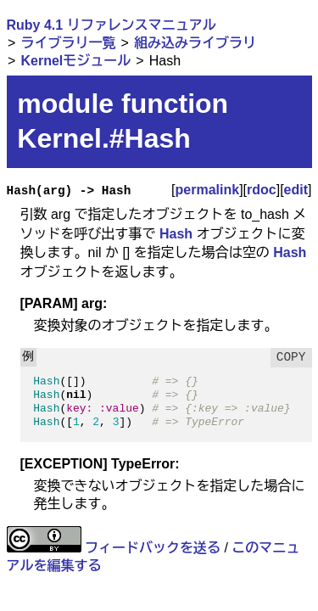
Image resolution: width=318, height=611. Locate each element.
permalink (208, 189)
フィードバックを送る (152, 548)
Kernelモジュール (75, 60)
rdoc (261, 189)
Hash (175, 234)
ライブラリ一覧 (67, 43)
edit (296, 189)
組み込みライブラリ (195, 43)
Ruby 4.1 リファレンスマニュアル (111, 25)
